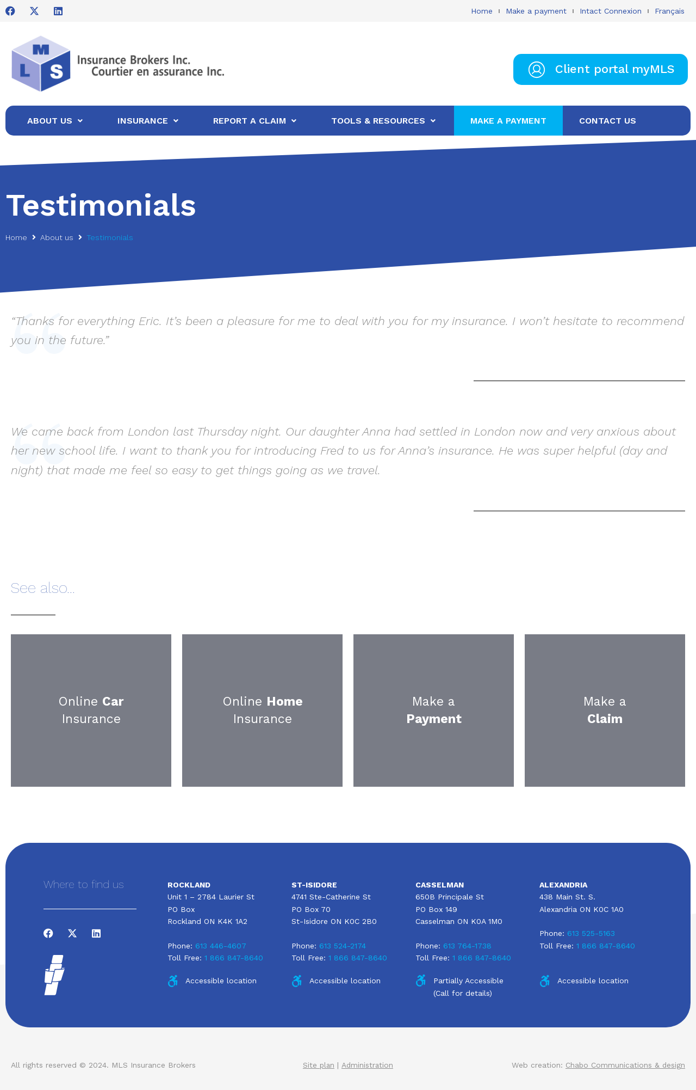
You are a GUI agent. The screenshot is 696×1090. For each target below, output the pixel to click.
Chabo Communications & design (624, 1065)
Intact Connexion (611, 11)
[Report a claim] (256, 121)
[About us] (56, 121)
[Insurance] (149, 121)
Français (670, 11)
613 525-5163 (591, 933)
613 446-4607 (220, 945)
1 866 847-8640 (233, 957)
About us (56, 237)
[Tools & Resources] (384, 121)
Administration (367, 1065)
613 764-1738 (467, 945)
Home (482, 11)
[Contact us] (607, 121)
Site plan (318, 1065)
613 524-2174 (342, 945)
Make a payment (536, 11)
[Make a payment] (508, 121)
